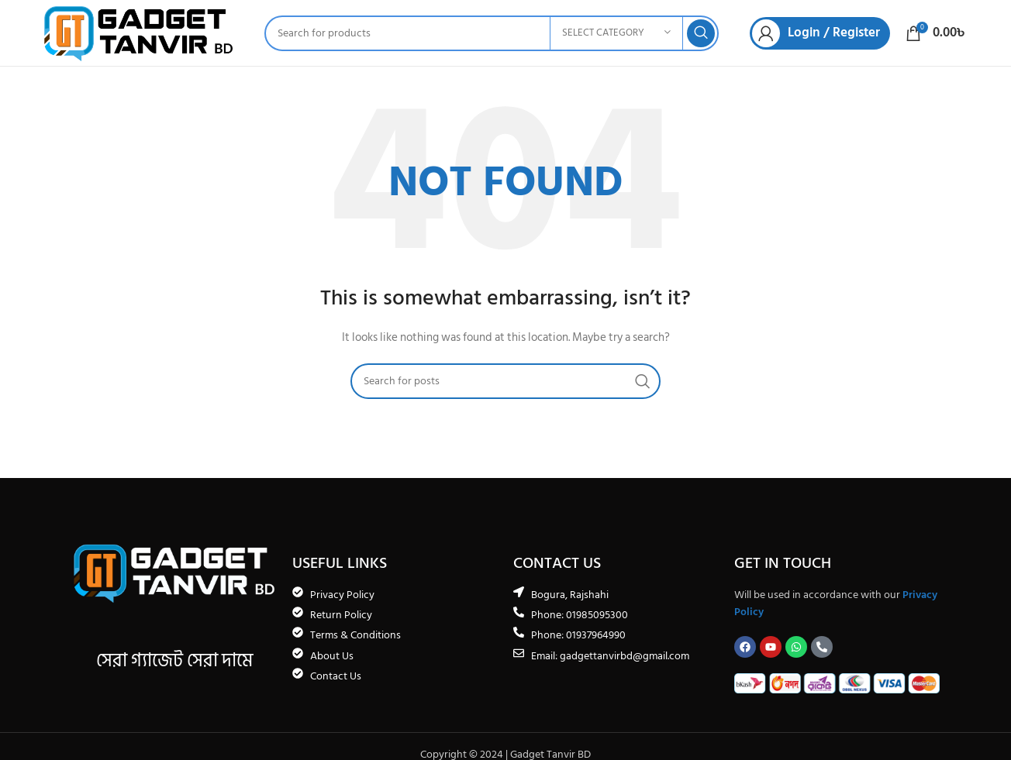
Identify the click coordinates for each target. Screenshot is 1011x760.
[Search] (491, 33)
